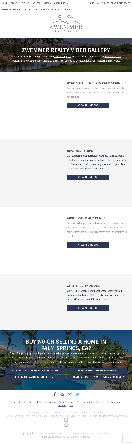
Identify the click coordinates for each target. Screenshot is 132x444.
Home (4, 3)
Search (14, 3)
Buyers (25, 3)
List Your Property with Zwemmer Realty (97, 377)
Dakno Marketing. (80, 436)
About (28, 9)
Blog (67, 9)
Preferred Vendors (12, 9)
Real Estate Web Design (54, 436)
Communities (61, 3)
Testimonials (42, 9)
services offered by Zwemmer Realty (74, 61)
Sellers (36, 3)
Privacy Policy (104, 433)
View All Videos (88, 105)
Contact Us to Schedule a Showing (35, 370)
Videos (47, 3)
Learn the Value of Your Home (35, 377)
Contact (56, 9)
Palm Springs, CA (62, 56)
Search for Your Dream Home (97, 370)
